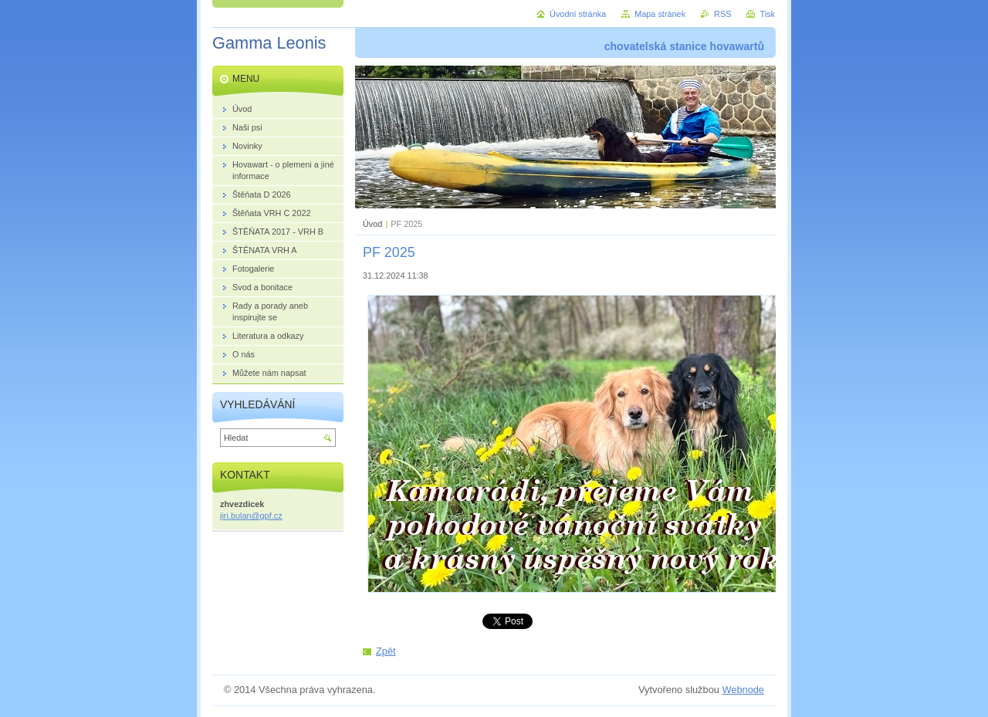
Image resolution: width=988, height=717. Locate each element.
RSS (722, 14)
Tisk (767, 14)
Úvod (372, 223)
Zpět (386, 651)
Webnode (743, 689)
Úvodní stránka (578, 14)
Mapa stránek (659, 14)
